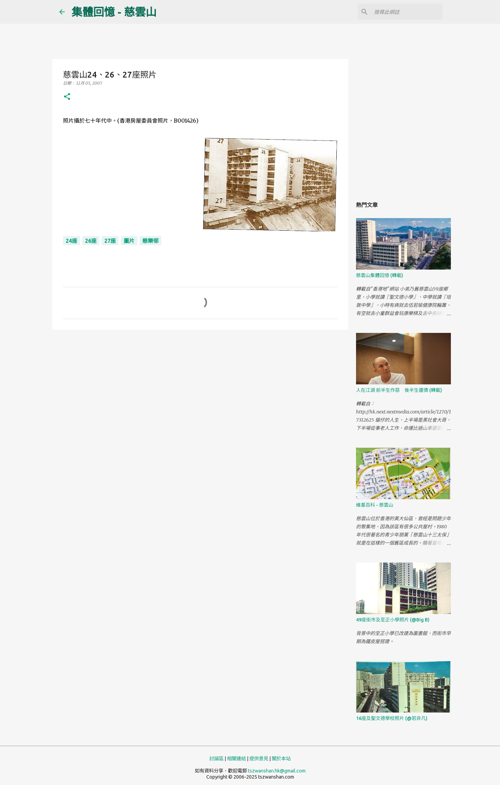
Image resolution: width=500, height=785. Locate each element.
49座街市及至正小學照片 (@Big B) (393, 619)
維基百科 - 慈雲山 (374, 505)
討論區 (216, 758)
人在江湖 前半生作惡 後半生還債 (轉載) (399, 390)
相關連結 (236, 758)
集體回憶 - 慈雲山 (114, 12)
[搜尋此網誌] (406, 12)
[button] (67, 97)
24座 (71, 241)
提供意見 (258, 758)
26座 (91, 241)
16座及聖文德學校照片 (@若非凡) (392, 718)
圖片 (129, 241)
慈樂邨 (150, 241)
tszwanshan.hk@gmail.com (277, 770)
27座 (110, 241)
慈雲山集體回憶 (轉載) (379, 275)
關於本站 (281, 758)
